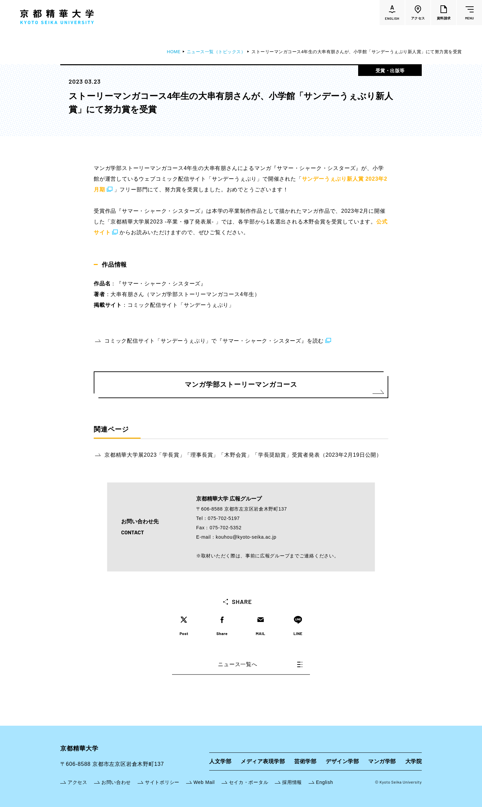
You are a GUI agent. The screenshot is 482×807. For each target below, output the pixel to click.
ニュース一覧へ (260, 664)
